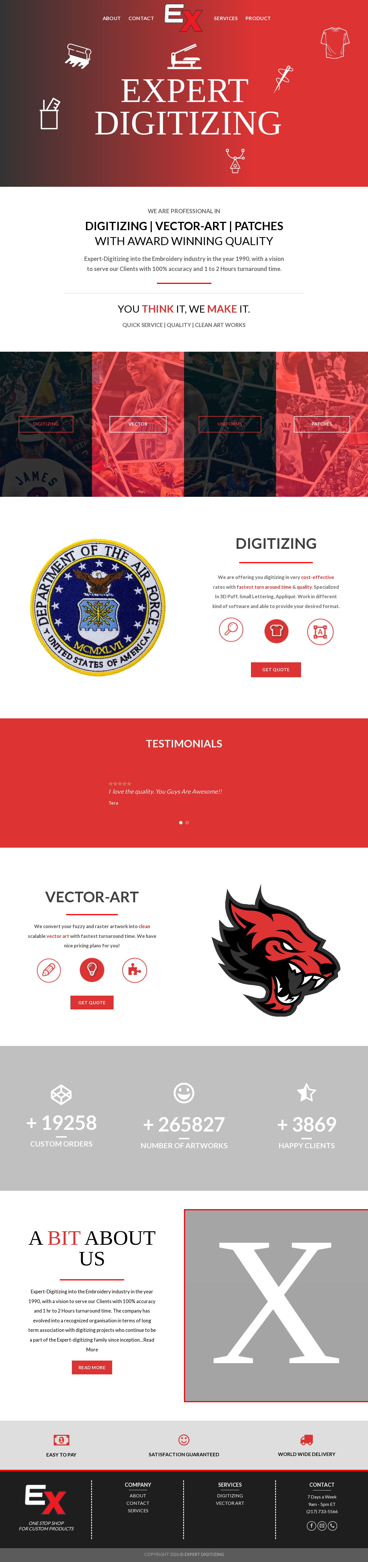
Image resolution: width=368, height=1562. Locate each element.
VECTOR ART (230, 1503)
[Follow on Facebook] (311, 1526)
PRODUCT (258, 18)
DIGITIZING (230, 1495)
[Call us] (332, 1526)
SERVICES (226, 18)
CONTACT (141, 18)
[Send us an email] (322, 1526)
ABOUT (112, 18)
